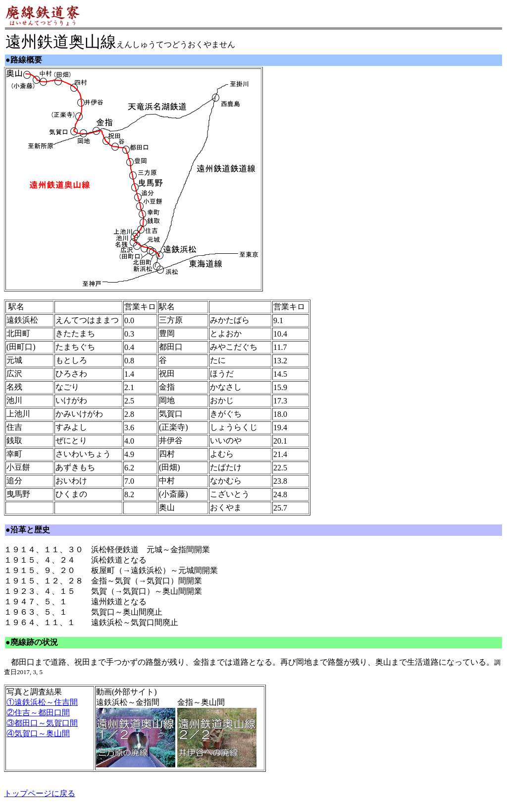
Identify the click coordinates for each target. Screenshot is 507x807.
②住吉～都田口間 (38, 712)
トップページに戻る (39, 793)
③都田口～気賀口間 (42, 723)
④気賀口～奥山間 (38, 733)
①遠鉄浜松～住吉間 (42, 702)
